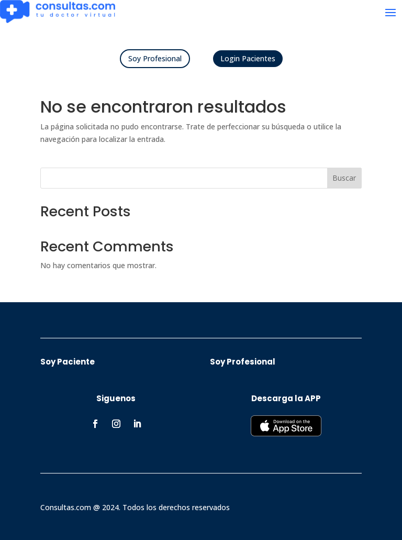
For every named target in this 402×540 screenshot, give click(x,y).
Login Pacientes (247, 58)
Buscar (344, 178)
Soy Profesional (155, 58)
